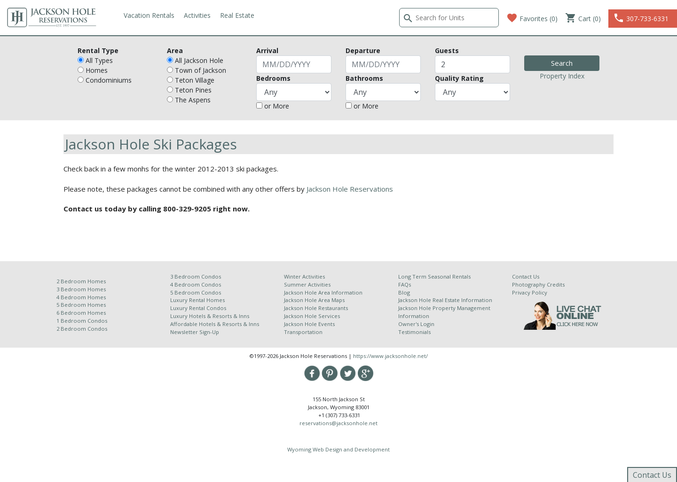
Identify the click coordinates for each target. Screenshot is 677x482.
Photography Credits (538, 284)
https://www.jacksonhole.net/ (390, 355)
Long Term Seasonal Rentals (434, 276)
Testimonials (414, 331)
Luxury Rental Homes (197, 299)
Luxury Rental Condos (198, 307)
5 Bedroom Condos (195, 292)
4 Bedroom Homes (81, 297)
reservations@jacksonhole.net (338, 423)
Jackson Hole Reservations (350, 189)
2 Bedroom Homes (81, 281)
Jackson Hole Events (309, 323)
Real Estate (237, 15)
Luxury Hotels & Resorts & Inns (209, 315)
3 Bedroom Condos (195, 276)
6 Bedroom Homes (81, 312)
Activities (197, 15)
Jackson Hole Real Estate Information (445, 299)
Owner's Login (416, 323)
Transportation (303, 331)
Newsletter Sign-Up (194, 331)
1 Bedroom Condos (81, 320)
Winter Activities (304, 276)
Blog (404, 292)
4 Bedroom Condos (195, 284)
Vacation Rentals (149, 15)
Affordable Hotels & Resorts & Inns (214, 323)
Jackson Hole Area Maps (314, 299)
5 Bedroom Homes (81, 304)
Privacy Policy (529, 292)
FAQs (404, 284)
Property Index (562, 75)
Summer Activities (307, 284)
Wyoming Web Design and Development (338, 449)
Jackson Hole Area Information (323, 292)
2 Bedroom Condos (81, 328)
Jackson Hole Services (312, 315)
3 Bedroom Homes (81, 289)
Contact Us (525, 276)
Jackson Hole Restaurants (316, 307)
